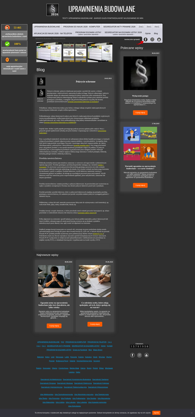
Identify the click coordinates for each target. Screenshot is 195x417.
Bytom (89, 368)
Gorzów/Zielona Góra (84, 361)
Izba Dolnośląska (74, 406)
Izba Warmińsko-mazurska (84, 394)
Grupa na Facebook (80, 350)
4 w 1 (157, 27)
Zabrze (82, 368)
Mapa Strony (97, 350)
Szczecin (96, 361)
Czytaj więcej (54, 326)
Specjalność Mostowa (65, 383)
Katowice (88, 357)
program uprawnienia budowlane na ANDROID (60, 122)
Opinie (148, 33)
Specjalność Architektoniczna (50, 379)
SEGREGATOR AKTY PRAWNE (58, 346)
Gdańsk (72, 361)
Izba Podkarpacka (78, 398)
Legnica (71, 372)
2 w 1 (141, 27)
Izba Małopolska (48, 402)
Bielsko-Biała (74, 368)
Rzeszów (73, 357)
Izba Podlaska (66, 398)
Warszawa (59, 357)
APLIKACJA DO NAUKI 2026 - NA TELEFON (53, 33)
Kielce (47, 357)
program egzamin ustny (81, 145)
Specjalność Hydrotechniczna (51, 387)
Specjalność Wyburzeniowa (98, 387)
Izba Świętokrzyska (102, 394)
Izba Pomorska (54, 398)
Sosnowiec (47, 368)
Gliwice (54, 368)
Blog (156, 33)
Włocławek (109, 368)
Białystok (40, 357)
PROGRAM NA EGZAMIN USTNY (59, 350)
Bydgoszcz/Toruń (62, 361)
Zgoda (156, 413)
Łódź (52, 357)
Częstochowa (63, 368)
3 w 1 (149, 27)
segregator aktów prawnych (87, 213)
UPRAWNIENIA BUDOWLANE (47, 27)
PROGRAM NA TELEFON (96, 342)
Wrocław (102, 357)
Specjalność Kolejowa (101, 383)
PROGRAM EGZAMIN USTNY (88, 33)
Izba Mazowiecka (104, 398)
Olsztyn (109, 357)
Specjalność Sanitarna (100, 379)
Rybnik (95, 368)
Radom (38, 368)
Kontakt (110, 346)
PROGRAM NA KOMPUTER (76, 342)
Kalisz (78, 372)
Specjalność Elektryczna (83, 383)
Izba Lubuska (70, 402)
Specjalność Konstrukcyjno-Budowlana (77, 379)
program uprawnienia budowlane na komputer (83, 102)
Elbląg (101, 368)
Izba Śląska (43, 398)
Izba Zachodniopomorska (64, 394)
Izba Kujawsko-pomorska (97, 402)
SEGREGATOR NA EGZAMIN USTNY (86, 346)
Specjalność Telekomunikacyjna (75, 387)
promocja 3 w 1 (98, 234)
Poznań (52, 361)
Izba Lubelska (82, 402)
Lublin (67, 357)
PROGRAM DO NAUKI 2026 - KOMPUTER (81, 27)
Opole (95, 357)
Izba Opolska (91, 398)
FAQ (62, 342)
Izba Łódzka (60, 402)
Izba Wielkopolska (46, 394)
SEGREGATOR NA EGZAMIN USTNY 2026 (123, 33)
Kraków (81, 357)
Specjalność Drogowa (48, 383)
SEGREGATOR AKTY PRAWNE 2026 (119, 27)
